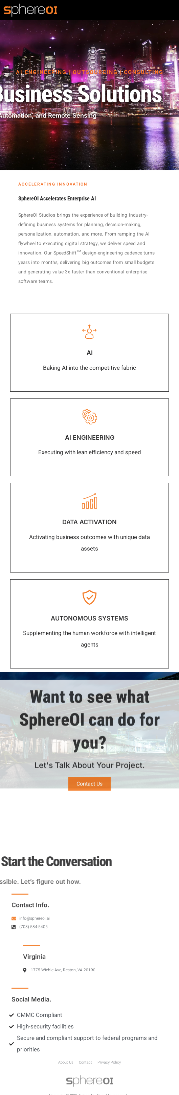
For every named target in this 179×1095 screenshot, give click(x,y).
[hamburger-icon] (168, 10)
